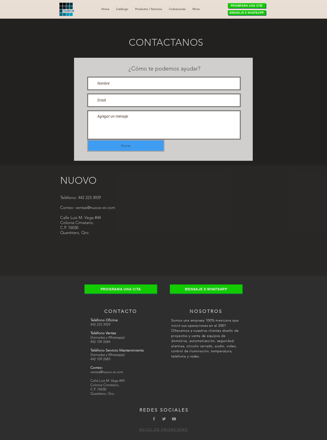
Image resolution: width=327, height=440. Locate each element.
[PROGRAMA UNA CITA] (247, 5)
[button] (149, 9)
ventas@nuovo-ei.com (95, 207)
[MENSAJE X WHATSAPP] (247, 12)
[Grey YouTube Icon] (173, 418)
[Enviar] (125, 146)
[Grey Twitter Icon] (163, 418)
